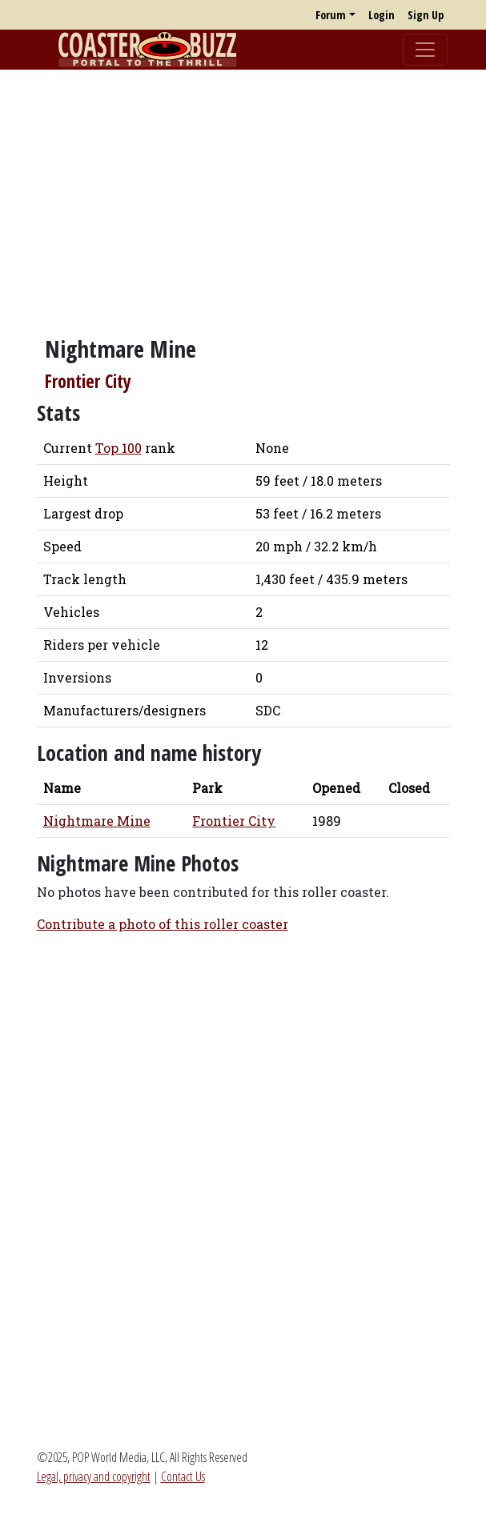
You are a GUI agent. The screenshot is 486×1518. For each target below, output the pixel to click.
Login (381, 14)
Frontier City (88, 381)
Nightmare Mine (97, 820)
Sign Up (426, 14)
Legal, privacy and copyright (94, 1476)
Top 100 (118, 447)
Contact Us (183, 1476)
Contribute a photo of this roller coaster (162, 923)
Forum (330, 14)
